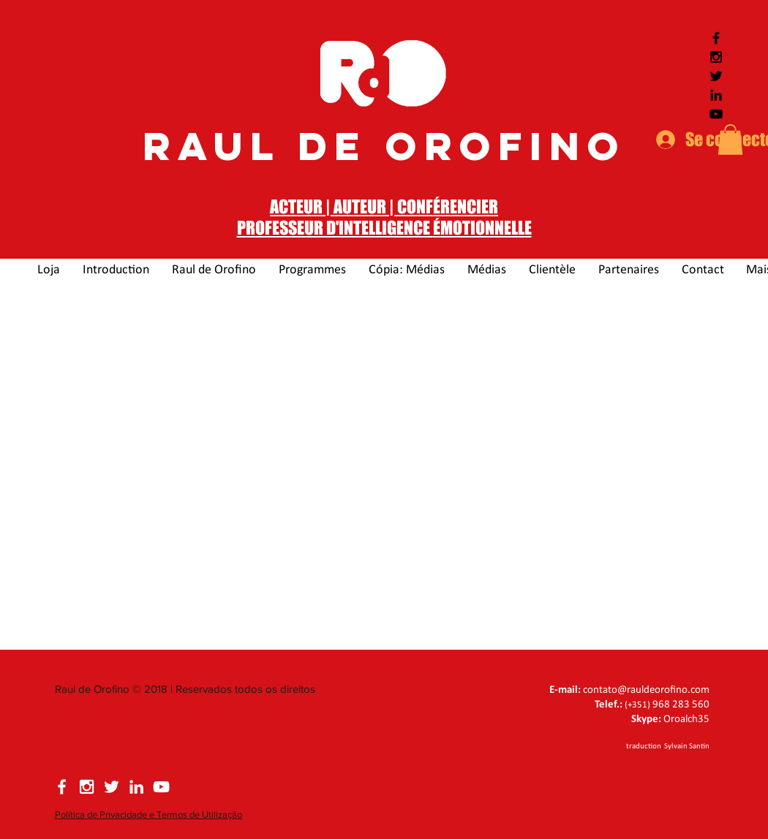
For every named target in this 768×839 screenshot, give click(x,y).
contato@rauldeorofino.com (646, 690)
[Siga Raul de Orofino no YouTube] (161, 787)
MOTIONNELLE (486, 227)
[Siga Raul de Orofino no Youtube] (716, 114)
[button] (730, 139)
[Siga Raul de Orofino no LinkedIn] (716, 95)
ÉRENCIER (465, 206)
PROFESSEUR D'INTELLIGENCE (335, 227)
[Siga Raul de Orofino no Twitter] (716, 76)
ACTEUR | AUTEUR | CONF (351, 206)
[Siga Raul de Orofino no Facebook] (716, 38)
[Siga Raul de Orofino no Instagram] (716, 57)
